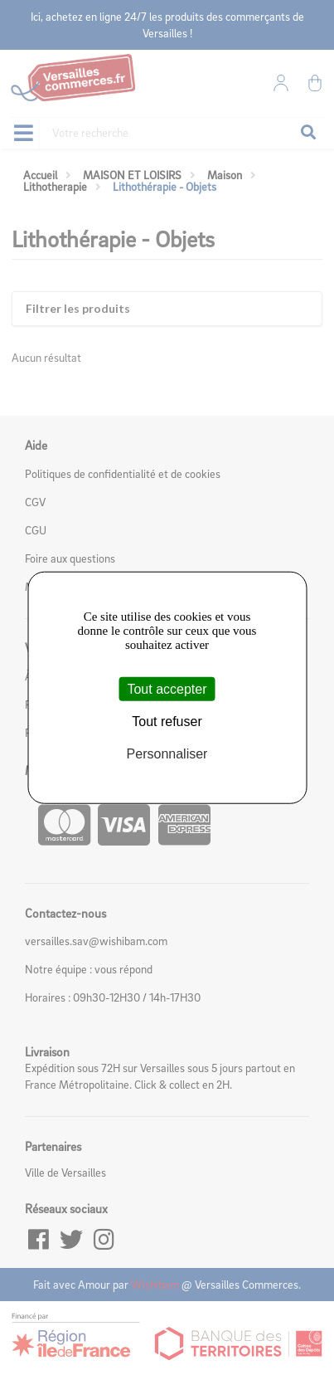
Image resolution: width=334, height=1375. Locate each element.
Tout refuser (166, 721)
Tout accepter (166, 688)
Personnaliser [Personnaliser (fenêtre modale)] (167, 754)
